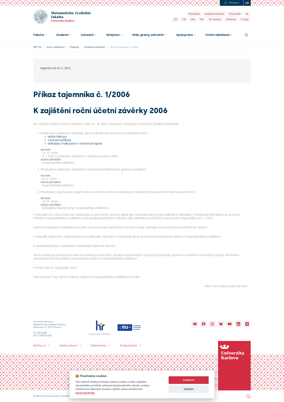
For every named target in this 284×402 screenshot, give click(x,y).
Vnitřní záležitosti (217, 35)
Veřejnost (112, 35)
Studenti (62, 35)
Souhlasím (188, 380)
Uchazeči (87, 35)
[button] (40, 35)
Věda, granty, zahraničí (148, 35)
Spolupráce (184, 35)
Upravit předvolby (85, 392)
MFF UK (37, 47)
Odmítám (189, 389)
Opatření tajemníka (94, 47)
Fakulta (38, 35)
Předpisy (74, 47)
